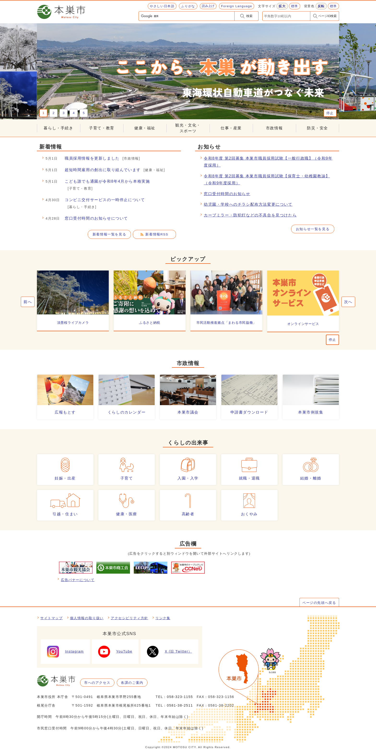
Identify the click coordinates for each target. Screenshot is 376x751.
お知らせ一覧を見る (312, 229)
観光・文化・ (188, 128)
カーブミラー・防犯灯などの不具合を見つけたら (250, 215)
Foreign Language (236, 6)
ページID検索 (327, 16)
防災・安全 (317, 128)
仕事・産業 (231, 128)
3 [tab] (64, 113)
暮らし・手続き (58, 128)
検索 (249, 16)
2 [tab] (53, 113)
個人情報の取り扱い (87, 618)
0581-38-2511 (180, 705)
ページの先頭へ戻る (319, 603)
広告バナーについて (77, 580)
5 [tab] (84, 113)
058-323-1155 (180, 697)
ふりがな (188, 6)
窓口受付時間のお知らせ (227, 194)
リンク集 (162, 618)
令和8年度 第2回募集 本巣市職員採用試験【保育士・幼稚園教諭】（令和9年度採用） (267, 179)
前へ (28, 302)
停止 (330, 113)
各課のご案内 (132, 683)
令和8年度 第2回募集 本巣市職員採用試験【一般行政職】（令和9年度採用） (268, 161)
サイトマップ (51, 618)
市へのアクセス (97, 683)
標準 (294, 6)
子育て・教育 (101, 128)
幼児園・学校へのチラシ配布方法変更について (248, 204)
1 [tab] (43, 113)
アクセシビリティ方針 (129, 618)
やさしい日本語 (162, 6)
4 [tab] (74, 113)
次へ (348, 302)
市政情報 (274, 128)
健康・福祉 (144, 128)
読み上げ (208, 6)
